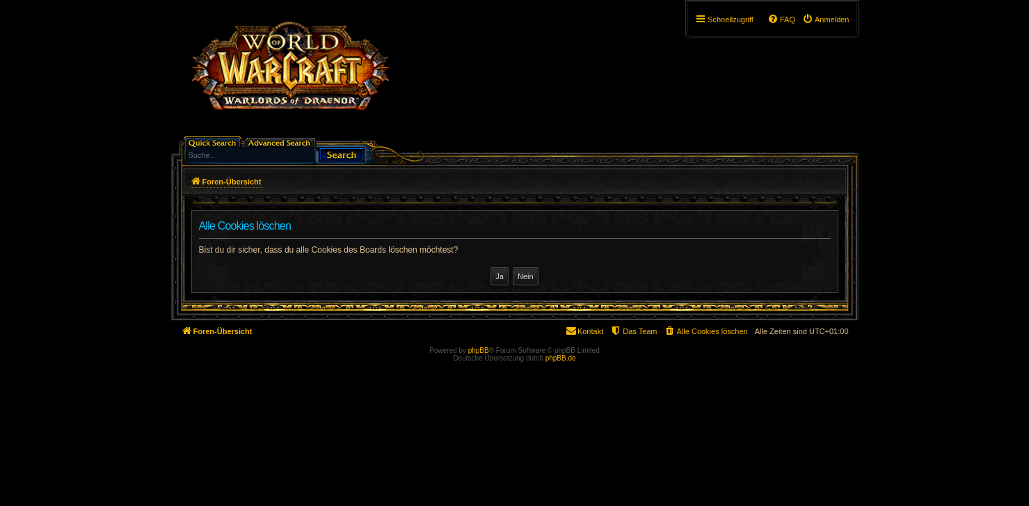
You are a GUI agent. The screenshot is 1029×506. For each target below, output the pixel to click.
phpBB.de (560, 358)
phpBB (478, 350)
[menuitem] (825, 19)
